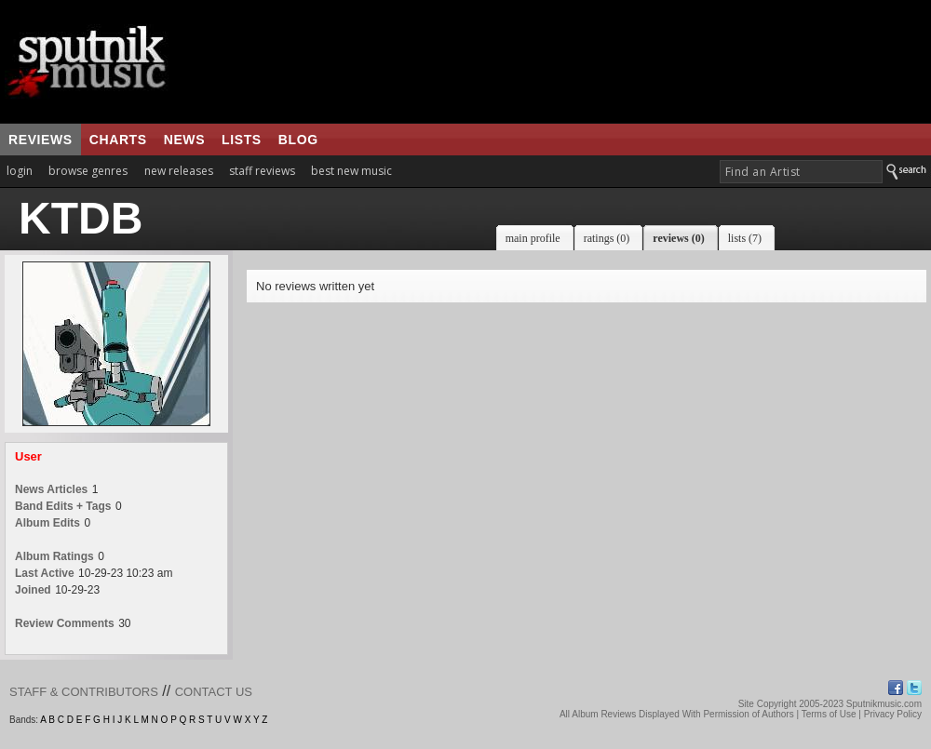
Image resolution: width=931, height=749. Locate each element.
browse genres (88, 171)
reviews (40, 139)
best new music (351, 171)
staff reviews (262, 171)
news (184, 139)
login (20, 171)
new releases (178, 171)
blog (298, 139)
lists (242, 139)
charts (118, 139)
